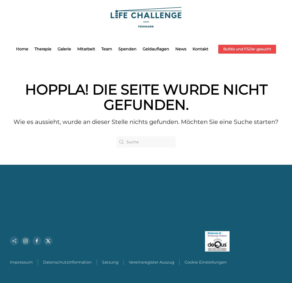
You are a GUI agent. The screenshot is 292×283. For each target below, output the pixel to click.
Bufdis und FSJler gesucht (247, 49)
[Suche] (146, 142)
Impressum (21, 262)
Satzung (110, 262)
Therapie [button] (42, 49)
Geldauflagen (156, 49)
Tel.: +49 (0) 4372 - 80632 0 (39, 215)
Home (22, 49)
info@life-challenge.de (32, 228)
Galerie (64, 49)
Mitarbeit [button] (86, 49)
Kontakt (200, 49)
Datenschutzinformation (67, 262)
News (180, 49)
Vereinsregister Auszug (151, 262)
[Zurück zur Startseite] (146, 16)
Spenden (127, 49)
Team (106, 49)
